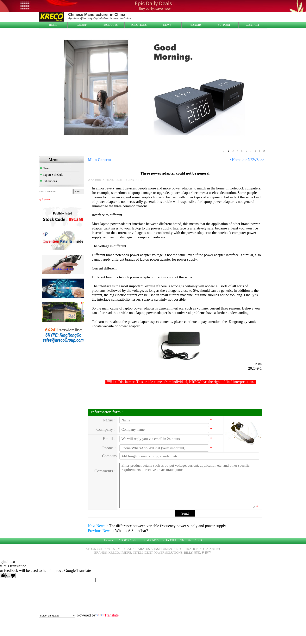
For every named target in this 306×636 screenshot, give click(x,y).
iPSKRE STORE (127, 540)
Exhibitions (48, 181)
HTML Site (184, 540)
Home (236, 160)
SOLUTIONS (139, 24)
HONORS (196, 24)
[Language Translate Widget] (57, 615)
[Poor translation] (11, 575)
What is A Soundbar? (131, 531)
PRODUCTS (110, 24)
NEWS (167, 24)
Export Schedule (51, 174)
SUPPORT (224, 24)
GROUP (82, 24)
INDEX (198, 540)
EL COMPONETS (149, 540)
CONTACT (252, 24)
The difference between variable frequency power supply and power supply (167, 526)
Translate (108, 615)
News (45, 168)
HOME (53, 24)
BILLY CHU (169, 540)
